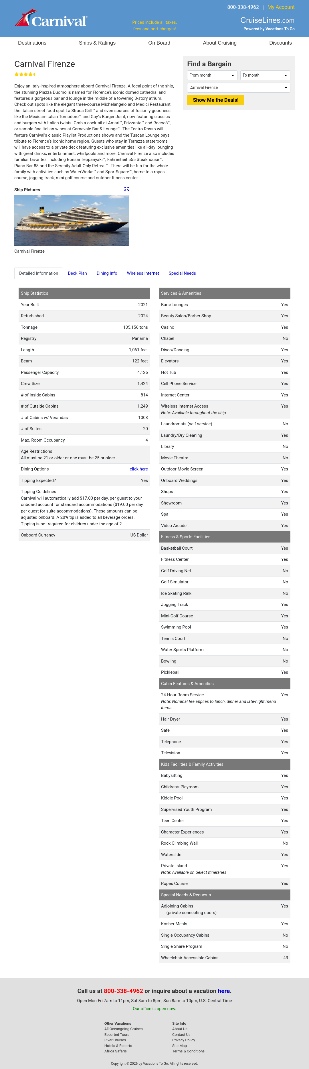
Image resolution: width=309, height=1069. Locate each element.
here (224, 991)
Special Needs (182, 273)
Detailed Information (38, 273)
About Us (179, 1029)
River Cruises (115, 1040)
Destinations (32, 43)
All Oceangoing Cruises (123, 1029)
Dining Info (107, 273)
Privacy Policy (183, 1040)
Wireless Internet (143, 273)
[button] (22, 220)
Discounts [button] (280, 43)
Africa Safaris (115, 1051)
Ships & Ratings (97, 43)
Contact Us (181, 1034)
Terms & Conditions (188, 1051)
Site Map (179, 1046)
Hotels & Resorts (118, 1046)
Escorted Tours (116, 1034)
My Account (281, 7)
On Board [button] (159, 43)
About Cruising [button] (220, 43)
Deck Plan (77, 273)
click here (139, 469)
